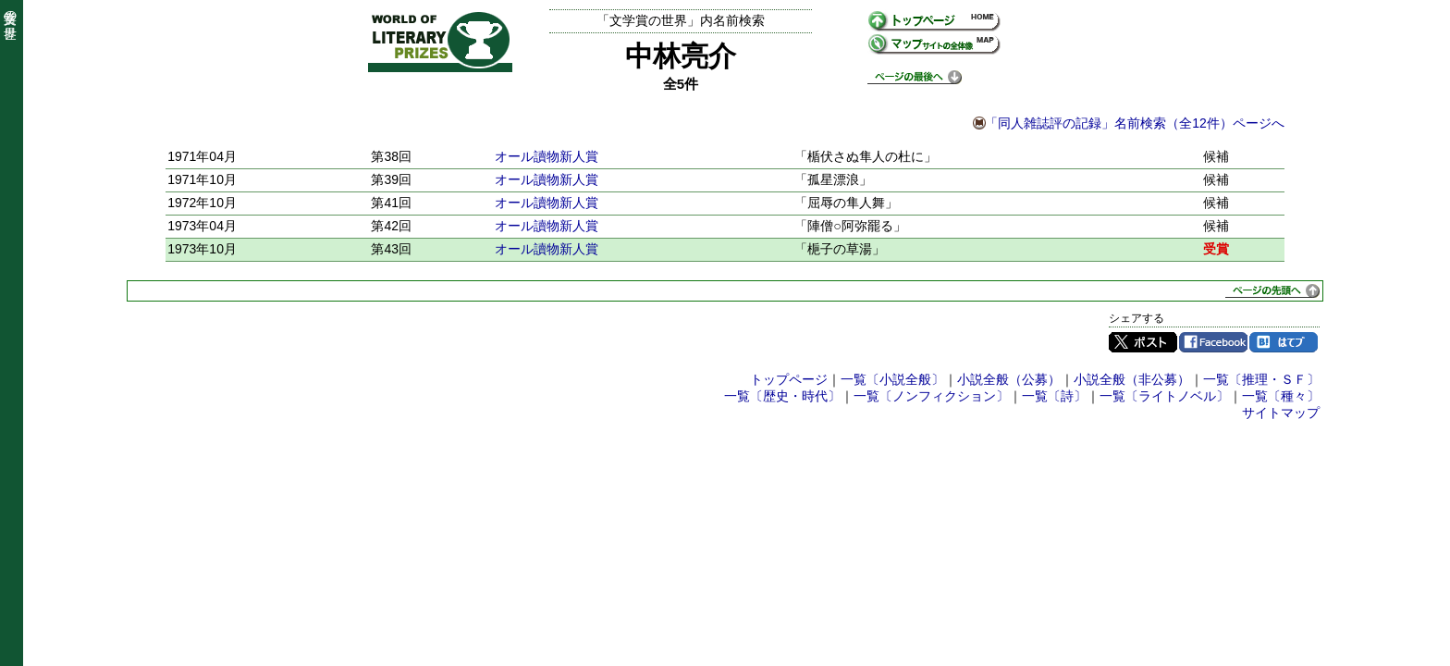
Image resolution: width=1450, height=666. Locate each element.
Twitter (1143, 342)
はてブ (1283, 342)
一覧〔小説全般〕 (892, 379)
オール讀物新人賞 (546, 156)
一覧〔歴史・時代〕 (782, 395)
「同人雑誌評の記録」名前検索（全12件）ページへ (1134, 123)
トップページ (789, 379)
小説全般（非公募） (1132, 379)
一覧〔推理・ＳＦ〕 (1261, 379)
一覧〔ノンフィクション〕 (931, 395)
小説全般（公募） (1009, 379)
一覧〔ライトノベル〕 (1164, 395)
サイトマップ (1281, 412)
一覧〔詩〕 (1054, 395)
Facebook (1213, 342)
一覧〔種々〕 (1281, 395)
